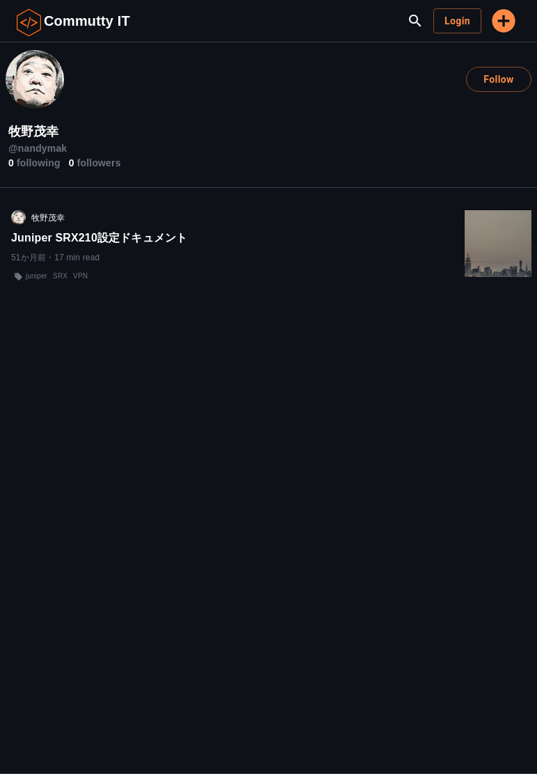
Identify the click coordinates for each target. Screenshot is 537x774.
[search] (415, 20)
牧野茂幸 (48, 218)
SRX (60, 276)
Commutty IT (87, 21)
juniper (36, 276)
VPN (80, 276)
